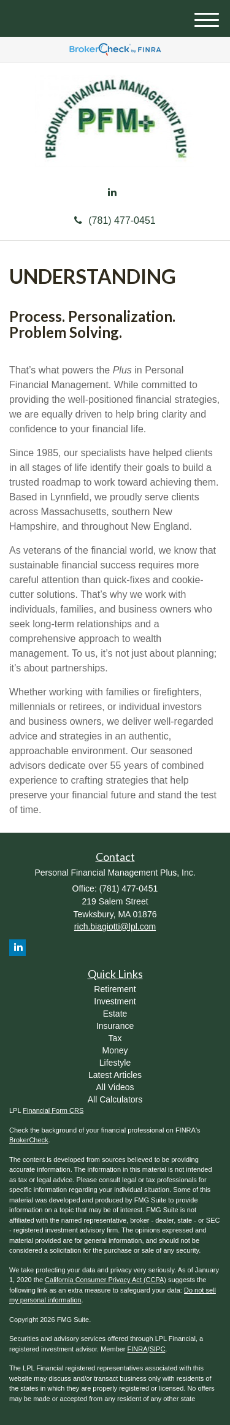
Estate (115, 1013)
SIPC (158, 1349)
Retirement (115, 989)
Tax (115, 1038)
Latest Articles (115, 1075)
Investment (115, 1001)
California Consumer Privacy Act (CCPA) (105, 1279)
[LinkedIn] (112, 193)
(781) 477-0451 (114, 220)
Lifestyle (115, 1063)
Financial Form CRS (53, 1110)
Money (115, 1050)
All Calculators (115, 1099)
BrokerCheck (28, 1140)
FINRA (138, 1349)
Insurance (115, 1026)
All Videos (115, 1087)
